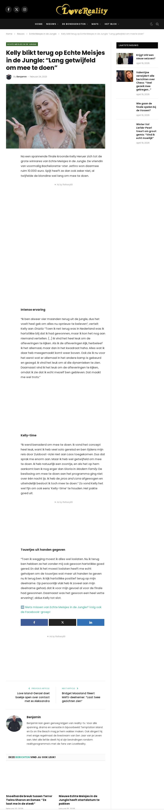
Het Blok (111, 24)
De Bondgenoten (74, 24)
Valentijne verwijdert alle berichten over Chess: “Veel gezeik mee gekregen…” (145, 81)
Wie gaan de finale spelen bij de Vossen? (146, 107)
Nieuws (51, 24)
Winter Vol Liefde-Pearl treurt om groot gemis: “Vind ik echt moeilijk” (146, 131)
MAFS (95, 24)
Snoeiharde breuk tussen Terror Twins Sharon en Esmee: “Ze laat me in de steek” (29, 799)
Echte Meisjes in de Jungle (22, 44)
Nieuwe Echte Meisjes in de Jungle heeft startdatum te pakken (79, 799)
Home (39, 24)
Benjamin (22, 76)
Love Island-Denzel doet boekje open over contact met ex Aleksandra (33, 697)
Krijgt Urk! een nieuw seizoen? (145, 56)
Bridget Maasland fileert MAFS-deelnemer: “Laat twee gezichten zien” (81, 697)
